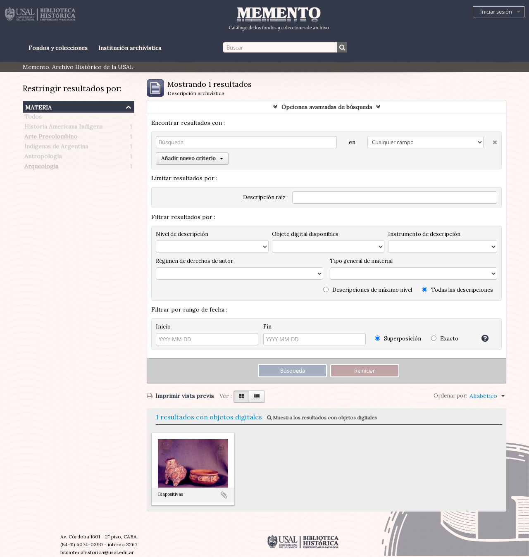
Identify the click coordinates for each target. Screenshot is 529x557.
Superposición (398, 338)
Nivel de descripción (182, 234)
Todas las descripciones (457, 289)
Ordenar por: (450, 395)
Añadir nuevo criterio (192, 158)
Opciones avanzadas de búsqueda (326, 107)
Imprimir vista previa (180, 396)
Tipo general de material (361, 260)
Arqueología (41, 167)
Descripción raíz (264, 197)
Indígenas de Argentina (56, 148)
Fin (267, 326)
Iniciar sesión (496, 11)
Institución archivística (129, 48)
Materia (38, 106)
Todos (33, 118)
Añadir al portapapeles (224, 495)
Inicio (163, 326)
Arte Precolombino (50, 138)
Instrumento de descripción (424, 234)
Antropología (43, 158)
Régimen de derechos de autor (194, 260)
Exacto (444, 338)
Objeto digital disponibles (305, 234)
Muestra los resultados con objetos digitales (322, 417)
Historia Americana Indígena (63, 128)
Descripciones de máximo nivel (367, 289)
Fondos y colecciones (58, 48)
